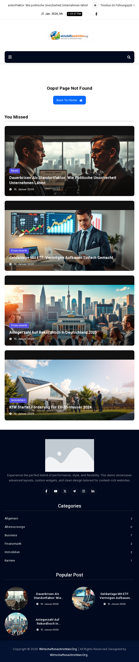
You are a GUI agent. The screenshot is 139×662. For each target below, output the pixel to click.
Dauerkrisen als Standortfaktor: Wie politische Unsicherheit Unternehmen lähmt (47, 600)
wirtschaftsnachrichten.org (58, 649)
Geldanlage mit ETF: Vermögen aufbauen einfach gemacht (61, 257)
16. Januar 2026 (24, 189)
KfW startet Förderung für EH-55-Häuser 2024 (51, 407)
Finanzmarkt (19, 250)
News (14, 171)
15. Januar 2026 (24, 264)
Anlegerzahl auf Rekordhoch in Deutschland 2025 (53, 332)
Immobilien (18, 400)
